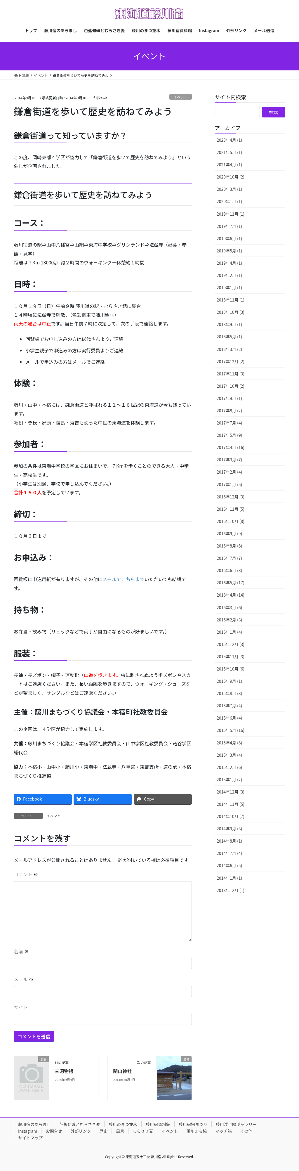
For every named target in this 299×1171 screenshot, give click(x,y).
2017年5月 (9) (229, 435)
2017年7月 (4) (229, 423)
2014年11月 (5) (230, 804)
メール (24, 979)
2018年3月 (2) (229, 349)
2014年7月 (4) (229, 853)
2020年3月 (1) (229, 189)
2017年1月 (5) (229, 484)
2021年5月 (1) (229, 152)
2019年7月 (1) (229, 226)
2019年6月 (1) (229, 238)
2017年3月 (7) (229, 459)
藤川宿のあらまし (34, 1124)
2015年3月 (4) (229, 755)
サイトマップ (30, 1138)
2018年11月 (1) (230, 300)
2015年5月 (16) (230, 730)
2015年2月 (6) (229, 767)
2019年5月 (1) (229, 251)
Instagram (27, 1131)
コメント (26, 874)
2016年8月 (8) (229, 546)
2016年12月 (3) (230, 497)
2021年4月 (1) (229, 164)
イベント (180, 97)
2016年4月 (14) (230, 595)
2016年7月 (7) (229, 558)
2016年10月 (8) (230, 521)
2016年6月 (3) (229, 570)
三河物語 (64, 1071)
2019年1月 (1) (229, 287)
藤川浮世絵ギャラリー (236, 1124)
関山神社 (122, 1071)
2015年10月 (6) (230, 669)
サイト (21, 1007)
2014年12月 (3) (230, 792)
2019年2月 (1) (229, 275)
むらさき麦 (143, 1131)
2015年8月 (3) (229, 693)
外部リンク (80, 1131)
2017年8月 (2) (229, 410)
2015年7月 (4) (229, 706)
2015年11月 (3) (230, 656)
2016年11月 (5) (230, 509)
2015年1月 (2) (229, 779)
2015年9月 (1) (229, 681)
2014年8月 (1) (229, 841)
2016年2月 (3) (229, 620)
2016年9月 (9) (229, 533)
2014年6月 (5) (229, 865)
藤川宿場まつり (193, 1124)
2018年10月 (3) (230, 312)
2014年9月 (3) (229, 829)
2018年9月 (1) (229, 324)
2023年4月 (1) (229, 140)
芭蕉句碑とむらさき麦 (79, 1124)
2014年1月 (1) (229, 878)
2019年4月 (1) (229, 263)
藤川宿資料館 (158, 1124)
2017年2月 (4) (229, 472)
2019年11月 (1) (230, 214)
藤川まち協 (196, 1131)
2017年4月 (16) (230, 447)
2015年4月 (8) (229, 743)
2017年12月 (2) (230, 361)
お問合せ (54, 1131)
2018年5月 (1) (229, 336)
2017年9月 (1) (229, 398)
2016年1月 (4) (229, 632)
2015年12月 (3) (230, 644)
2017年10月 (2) (230, 386)
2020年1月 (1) (229, 201)
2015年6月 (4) (229, 718)
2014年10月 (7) (230, 816)
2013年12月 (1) (230, 890)
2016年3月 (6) (229, 607)
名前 (21, 951)
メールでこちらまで (123, 579)
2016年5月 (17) (230, 583)
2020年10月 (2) (230, 177)
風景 (120, 1131)
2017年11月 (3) (230, 374)
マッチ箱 (223, 1131)
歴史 (103, 1131)
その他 (246, 1131)
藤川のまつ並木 (123, 1124)
